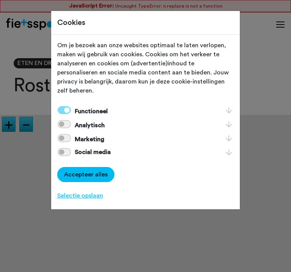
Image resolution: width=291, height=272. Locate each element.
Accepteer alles (86, 175)
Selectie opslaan (80, 196)
